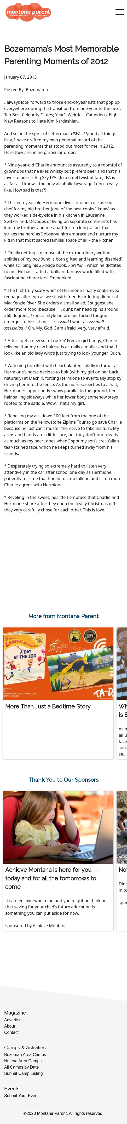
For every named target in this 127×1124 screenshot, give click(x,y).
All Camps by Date (21, 1067)
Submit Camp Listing (23, 1073)
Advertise (13, 1020)
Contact (11, 1032)
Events (12, 1088)
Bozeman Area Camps (25, 1054)
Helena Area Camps (23, 1061)
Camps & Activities (25, 1047)
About (9, 1026)
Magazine (15, 1013)
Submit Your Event (21, 1095)
